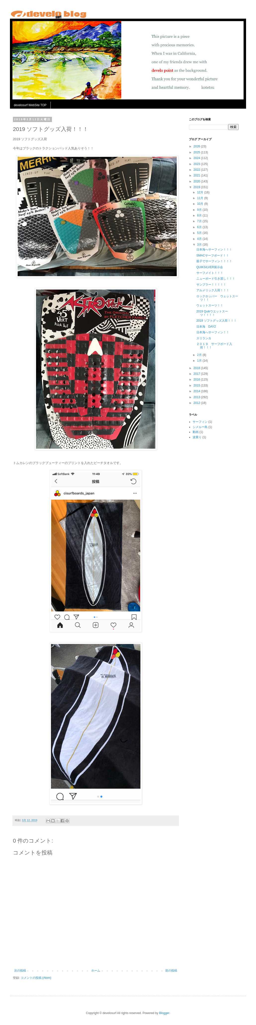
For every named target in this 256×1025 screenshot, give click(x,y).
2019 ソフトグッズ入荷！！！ (216, 320)
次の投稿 (20, 970)
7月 (200, 221)
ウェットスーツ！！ (209, 305)
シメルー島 (200, 427)
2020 (197, 181)
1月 (200, 360)
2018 (197, 368)
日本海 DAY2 (206, 326)
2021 (197, 175)
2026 (197, 146)
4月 (200, 239)
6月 (200, 227)
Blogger (164, 1013)
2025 (197, 152)
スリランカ (203, 338)
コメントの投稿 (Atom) (36, 978)
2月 (200, 355)
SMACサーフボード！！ (212, 255)
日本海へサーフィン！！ (212, 332)
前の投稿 (171, 970)
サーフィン (200, 422)
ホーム (95, 970)
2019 (197, 187)
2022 (197, 169)
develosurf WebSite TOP (30, 105)
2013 (197, 397)
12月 (200, 192)
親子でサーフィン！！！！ (214, 261)
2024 (197, 158)
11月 (200, 198)
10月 (200, 204)
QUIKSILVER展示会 (209, 267)
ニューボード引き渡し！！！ (215, 278)
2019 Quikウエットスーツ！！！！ (212, 313)
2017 (197, 374)
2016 (197, 379)
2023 (197, 164)
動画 (196, 432)
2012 (197, 403)
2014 (197, 391)
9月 (200, 210)
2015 (197, 385)
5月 (200, 233)
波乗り (197, 437)
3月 (200, 244)
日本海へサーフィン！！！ (214, 249)
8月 (200, 215)
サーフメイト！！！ (209, 273)
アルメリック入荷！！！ (212, 290)
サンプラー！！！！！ (211, 284)
